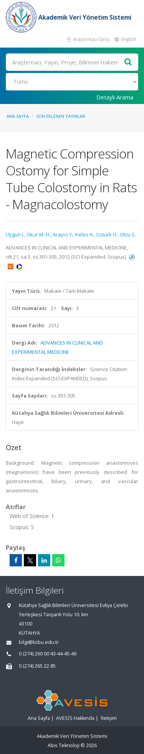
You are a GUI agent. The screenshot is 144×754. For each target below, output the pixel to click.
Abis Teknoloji (63, 745)
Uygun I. (15, 234)
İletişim (109, 718)
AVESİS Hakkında (75, 718)
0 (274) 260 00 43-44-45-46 (47, 653)
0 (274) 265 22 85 (37, 666)
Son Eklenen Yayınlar (60, 116)
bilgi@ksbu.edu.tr (39, 642)
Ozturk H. (107, 234)
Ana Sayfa (18, 116)
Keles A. (84, 234)
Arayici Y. (63, 234)
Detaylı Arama (114, 97)
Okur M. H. (38, 234)
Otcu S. (128, 234)
